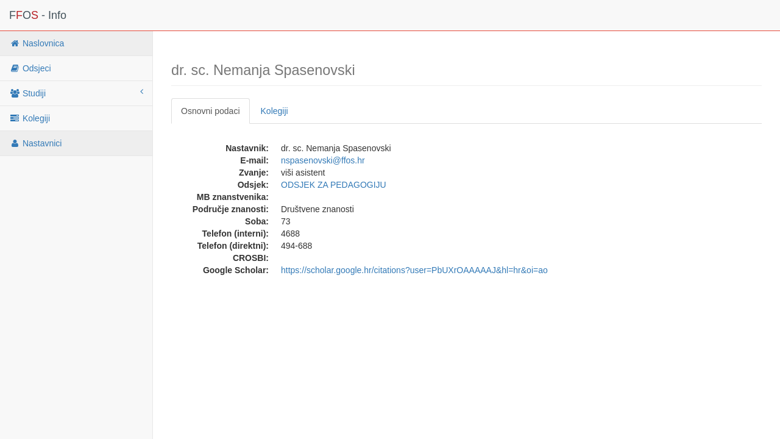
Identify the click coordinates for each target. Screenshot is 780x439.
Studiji (76, 92)
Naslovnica (36, 43)
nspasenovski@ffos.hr (323, 160)
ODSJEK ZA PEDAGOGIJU (333, 185)
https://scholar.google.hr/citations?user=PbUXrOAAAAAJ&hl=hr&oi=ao (414, 270)
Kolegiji (29, 118)
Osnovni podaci (210, 111)
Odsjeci (30, 68)
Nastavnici (35, 143)
